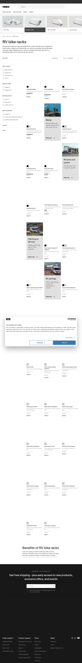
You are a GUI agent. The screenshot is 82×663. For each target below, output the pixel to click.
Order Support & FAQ (7, 651)
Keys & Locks (21, 644)
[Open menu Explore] (26, 12)
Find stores (53, 641)
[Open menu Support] (32, 12)
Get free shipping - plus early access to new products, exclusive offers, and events (41, 577)
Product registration (23, 654)
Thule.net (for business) (40, 651)
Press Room (38, 654)
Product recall (22, 651)
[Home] (10, 7)
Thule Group (38, 657)
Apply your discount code (57, 648)
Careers (37, 644)
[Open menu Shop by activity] (18, 12)
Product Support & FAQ (24, 657)
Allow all (64, 342)
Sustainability (38, 648)
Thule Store (37, 661)
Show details (69, 337)
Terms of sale (5, 644)
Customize (41, 342)
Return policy (5, 648)
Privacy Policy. (47, 590)
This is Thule (38, 641)
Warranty (20, 648)
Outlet (52, 644)
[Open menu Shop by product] (7, 12)
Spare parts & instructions (25, 641)
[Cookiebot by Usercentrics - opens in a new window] (69, 319)
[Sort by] (73, 58)
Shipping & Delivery (7, 641)
